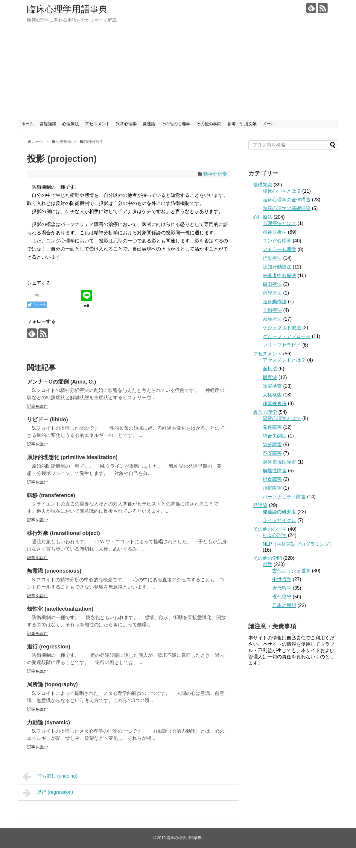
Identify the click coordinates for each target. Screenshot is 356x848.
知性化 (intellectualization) (60, 609)
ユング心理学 (277, 240)
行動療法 (272, 258)
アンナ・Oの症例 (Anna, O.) (61, 382)
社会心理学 (275, 535)
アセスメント (97, 123)
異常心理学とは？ (282, 418)
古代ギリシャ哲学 (291, 570)
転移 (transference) (51, 495)
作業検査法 (275, 403)
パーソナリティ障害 (284, 496)
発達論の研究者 (279, 511)
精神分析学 (215, 173)
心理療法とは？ (279, 223)
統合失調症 (275, 435)
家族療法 (272, 319)
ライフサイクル (279, 520)
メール (268, 123)
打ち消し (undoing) (50, 776)
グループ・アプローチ (287, 336)
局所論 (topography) (52, 684)
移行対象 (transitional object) (63, 533)
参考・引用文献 (242, 123)
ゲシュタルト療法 (282, 327)
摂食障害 (272, 479)
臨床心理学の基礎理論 (287, 208)
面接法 (270, 368)
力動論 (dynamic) (48, 722)
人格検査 (272, 394)
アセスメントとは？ (284, 360)
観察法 (270, 377)
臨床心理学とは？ (282, 191)
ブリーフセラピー (282, 345)
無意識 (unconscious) (54, 571)
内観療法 (272, 292)
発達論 (149, 123)
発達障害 (272, 427)
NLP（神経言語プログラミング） (298, 544)
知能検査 (272, 386)
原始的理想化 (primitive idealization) (72, 457)
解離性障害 (275, 470)
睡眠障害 (272, 488)
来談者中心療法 (279, 275)
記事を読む (37, 406)
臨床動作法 (275, 301)
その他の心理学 (175, 123)
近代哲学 (281, 588)
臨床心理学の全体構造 (287, 199)
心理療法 (70, 123)
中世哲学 (281, 579)
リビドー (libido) (47, 420)
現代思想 (281, 596)
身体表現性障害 (279, 461)
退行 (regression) (48, 647)
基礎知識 (47, 123)
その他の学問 (208, 123)
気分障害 (272, 444)
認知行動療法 (277, 266)
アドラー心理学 (279, 249)
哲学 (267, 564)
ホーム (27, 123)
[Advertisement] (178, 75)
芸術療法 (272, 310)
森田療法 (272, 284)
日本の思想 (284, 605)
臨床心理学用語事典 (67, 9)
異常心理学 (126, 123)
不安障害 (272, 453)
